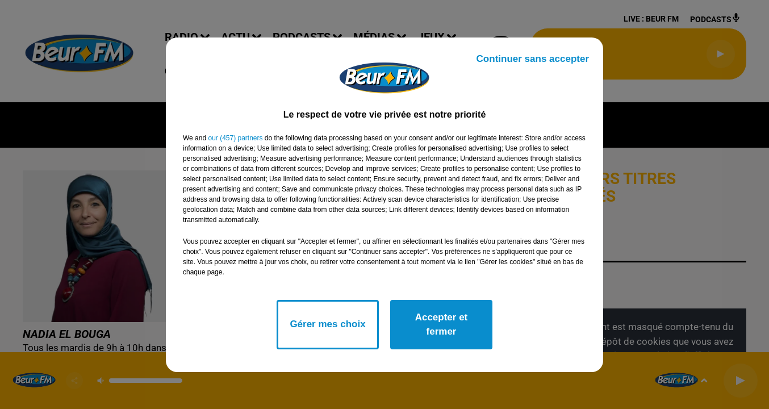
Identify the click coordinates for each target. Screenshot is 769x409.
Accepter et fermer (441, 324)
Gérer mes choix (327, 324)
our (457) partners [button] (235, 138)
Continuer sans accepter (533, 58)
